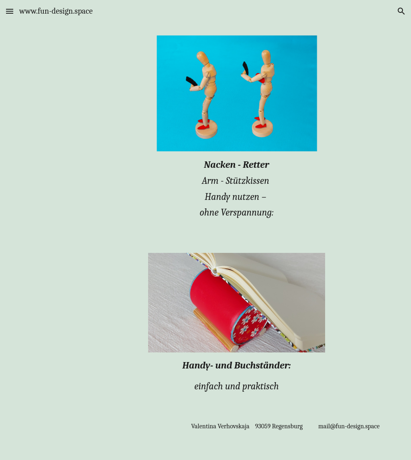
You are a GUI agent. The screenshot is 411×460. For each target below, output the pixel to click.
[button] (9, 11)
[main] (236, 192)
